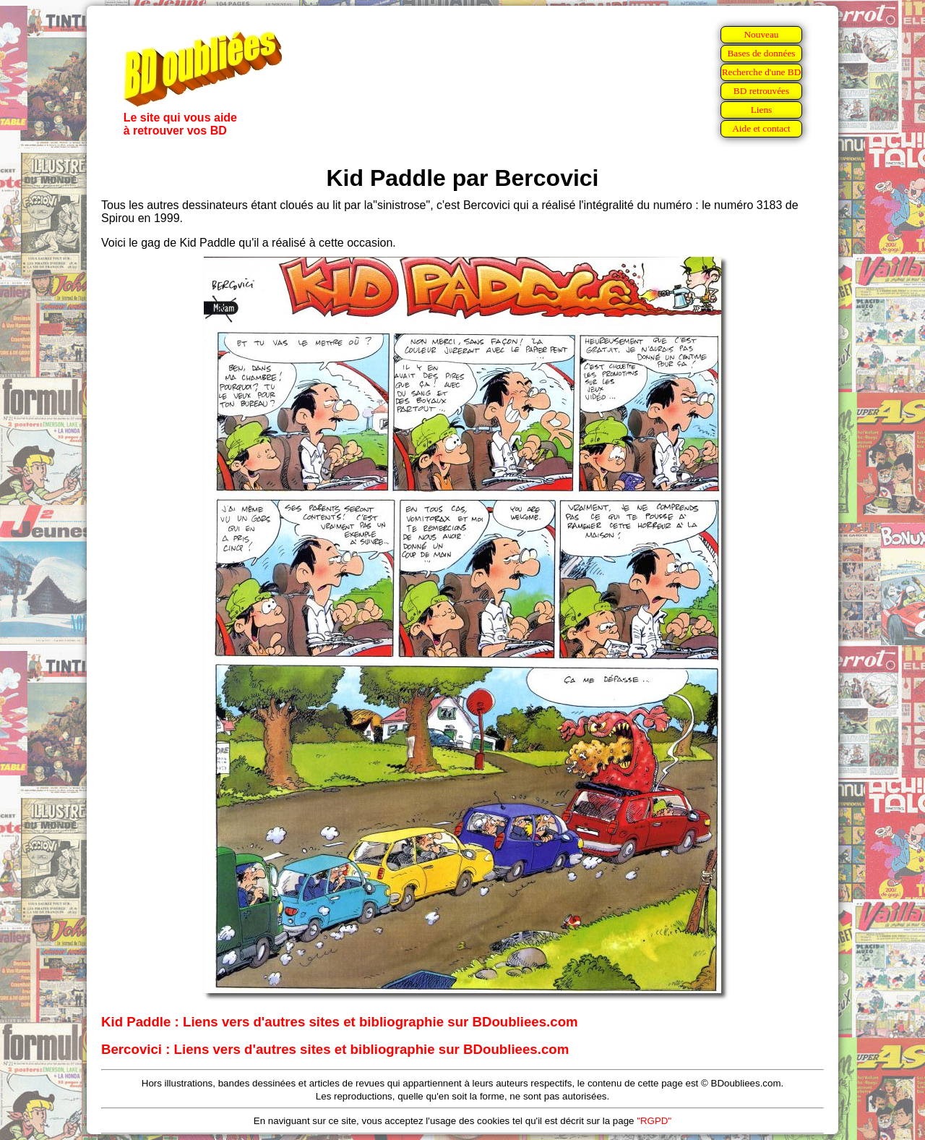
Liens (762, 109)
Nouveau (761, 34)
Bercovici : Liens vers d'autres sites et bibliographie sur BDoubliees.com (335, 1049)
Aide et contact (761, 128)
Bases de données (761, 53)
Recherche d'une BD (761, 72)
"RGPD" (654, 1120)
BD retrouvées (761, 90)
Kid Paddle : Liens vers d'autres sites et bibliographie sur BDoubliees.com (339, 1021)
